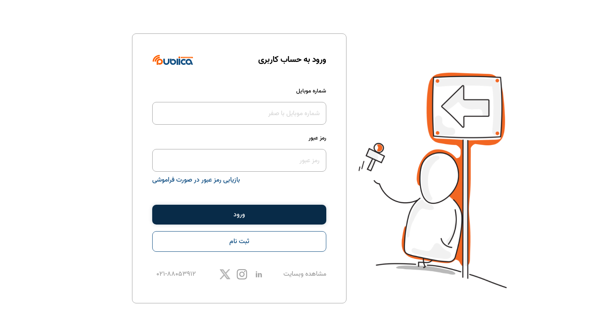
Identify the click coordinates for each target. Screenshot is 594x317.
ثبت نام (239, 241)
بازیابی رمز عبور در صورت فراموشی (196, 180)
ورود (239, 214)
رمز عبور (317, 138)
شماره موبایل (311, 91)
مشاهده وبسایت (304, 274)
